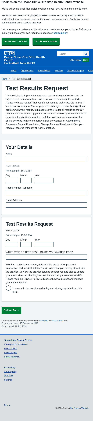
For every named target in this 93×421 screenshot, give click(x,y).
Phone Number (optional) (19, 187)
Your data (8, 376)
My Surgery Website (79, 408)
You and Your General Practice (18, 340)
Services (59, 71)
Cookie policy (10, 371)
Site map (8, 380)
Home (13, 71)
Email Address (14, 200)
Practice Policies (11, 357)
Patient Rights (10, 353)
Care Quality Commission (16, 344)
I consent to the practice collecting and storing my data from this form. (47, 290)
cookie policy (60, 33)
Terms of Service (57, 320)
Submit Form (11, 310)
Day (8, 175)
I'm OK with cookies (15, 41)
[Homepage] (29, 56)
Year (37, 175)
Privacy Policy (43, 320)
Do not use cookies (46, 41)
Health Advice (10, 348)
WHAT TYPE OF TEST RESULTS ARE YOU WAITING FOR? (39, 252)
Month (23, 175)
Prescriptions (44, 71)
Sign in (7, 405)
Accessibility (9, 367)
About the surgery (75, 71)
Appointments (27, 71)
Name (9, 153)
